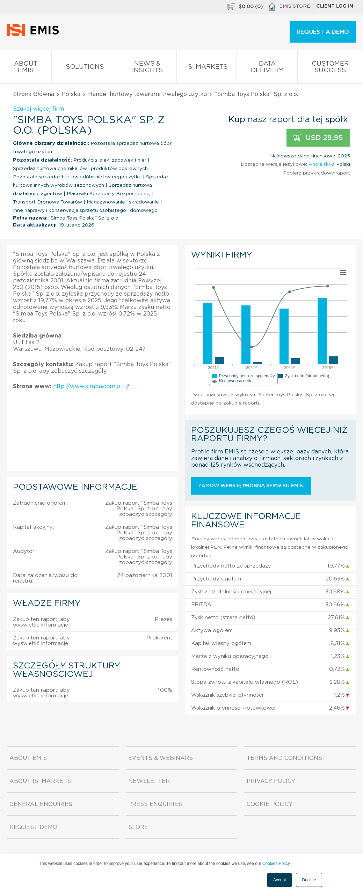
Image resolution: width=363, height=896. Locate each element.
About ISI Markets (40, 781)
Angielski (319, 164)
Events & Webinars (160, 758)
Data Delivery (267, 68)
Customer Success (330, 68)
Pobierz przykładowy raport (316, 173)
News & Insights (147, 68)
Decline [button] (309, 880)
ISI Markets (207, 68)
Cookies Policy (276, 863)
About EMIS (25, 68)
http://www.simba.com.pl (91, 386)
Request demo (33, 827)
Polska (71, 94)
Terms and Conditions (284, 758)
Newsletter (149, 781)
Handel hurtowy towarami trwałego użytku (147, 94)
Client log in (334, 6)
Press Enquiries (155, 804)
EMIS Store (289, 7)
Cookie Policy (269, 804)
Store (138, 827)
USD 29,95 (318, 138)
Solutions (85, 68)
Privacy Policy (271, 781)
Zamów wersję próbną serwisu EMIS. (251, 485)
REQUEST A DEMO (323, 32)
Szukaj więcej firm (38, 109)
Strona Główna (33, 94)
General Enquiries (40, 804)
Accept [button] (279, 880)
